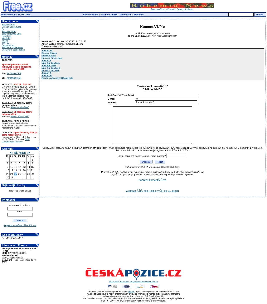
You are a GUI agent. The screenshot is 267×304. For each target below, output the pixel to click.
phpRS (131, 291)
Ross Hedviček (9, 31)
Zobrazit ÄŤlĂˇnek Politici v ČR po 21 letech (152, 190)
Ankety (5, 41)
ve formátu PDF (14, 78)
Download (125, 14)
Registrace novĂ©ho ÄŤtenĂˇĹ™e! (20, 225)
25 (15, 174)
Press (4, 29)
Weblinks (139, 14)
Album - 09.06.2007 (20, 107)
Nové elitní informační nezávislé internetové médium (133, 281)
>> (28, 152)
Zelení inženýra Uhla (11, 34)
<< (11, 152)
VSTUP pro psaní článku (13, 50)
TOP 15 (5, 43)
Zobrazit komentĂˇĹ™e (152, 180)
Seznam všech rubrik (11, 27)
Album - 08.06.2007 (20, 116)
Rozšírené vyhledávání (12, 47)
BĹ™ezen (20, 152)
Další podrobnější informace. (16, 140)
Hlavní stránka (90, 14)
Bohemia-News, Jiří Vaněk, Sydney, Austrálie (172, 8)
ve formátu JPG (14, 73)
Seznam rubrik (109, 14)
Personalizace (8, 45)
